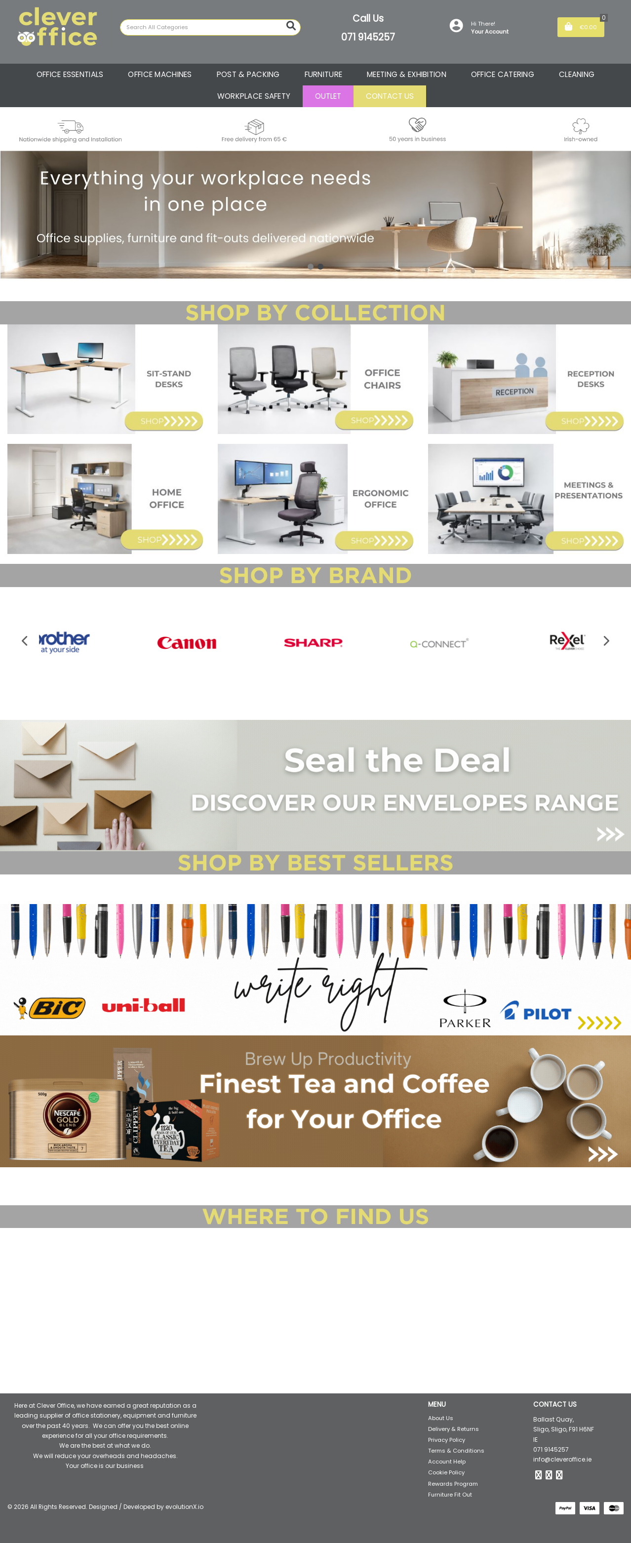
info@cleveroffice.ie (562, 1459)
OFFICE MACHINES (160, 74)
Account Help (447, 1461)
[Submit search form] (291, 26)
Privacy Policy (446, 1440)
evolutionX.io (184, 1507)
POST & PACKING (248, 74)
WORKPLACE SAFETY (254, 96)
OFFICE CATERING (502, 74)
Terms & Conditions (456, 1451)
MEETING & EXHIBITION (406, 74)
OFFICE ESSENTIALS (70, 74)
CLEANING (576, 74)
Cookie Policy (446, 1472)
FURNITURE (324, 74)
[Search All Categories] (210, 27)
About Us (440, 1418)
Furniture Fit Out (450, 1495)
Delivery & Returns (453, 1429)
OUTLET (328, 96)
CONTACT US (390, 96)
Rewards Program (453, 1484)
